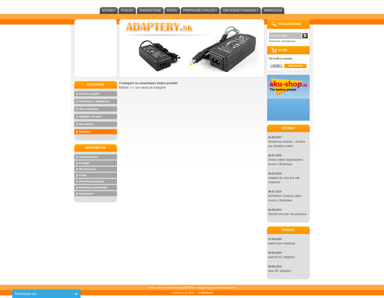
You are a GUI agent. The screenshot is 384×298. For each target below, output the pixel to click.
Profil (172, 10)
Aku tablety (86, 124)
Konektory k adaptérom (94, 101)
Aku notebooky (88, 108)
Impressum (273, 10)
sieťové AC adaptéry (281, 257)
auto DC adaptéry (279, 271)
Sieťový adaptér (89, 93)
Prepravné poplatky (200, 10)
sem (132, 87)
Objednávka (295, 65)
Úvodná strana (88, 156)
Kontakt (84, 162)
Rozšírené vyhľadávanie (282, 41)
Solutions (205, 292)
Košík (276, 65)
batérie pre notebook (281, 243)
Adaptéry (85, 131)
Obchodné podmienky (240, 10)
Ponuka (127, 10)
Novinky (109, 10)
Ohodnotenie (150, 10)
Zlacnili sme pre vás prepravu (287, 214)
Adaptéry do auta (90, 116)
